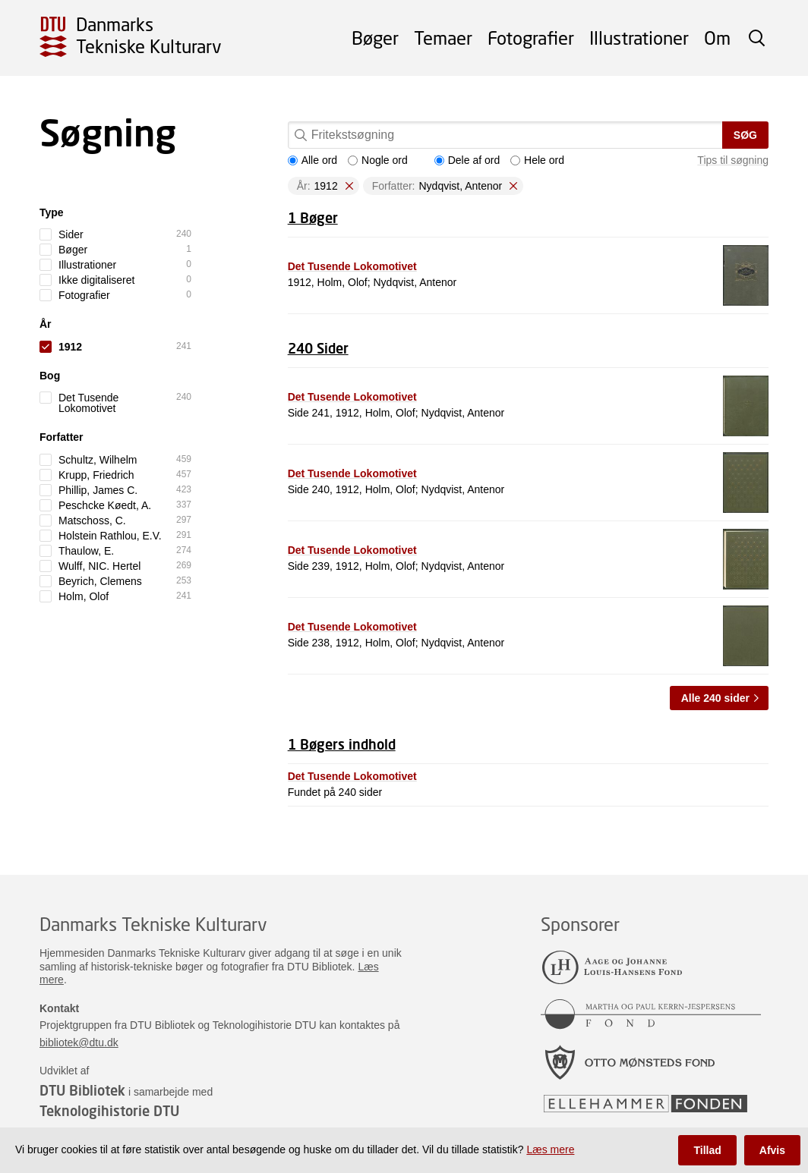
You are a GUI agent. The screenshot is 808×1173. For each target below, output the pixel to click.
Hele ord (537, 160)
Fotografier (531, 38)
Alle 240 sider (715, 698)
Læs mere (550, 1149)
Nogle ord (378, 160)
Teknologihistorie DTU (109, 1110)
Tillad (707, 1150)
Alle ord (312, 160)
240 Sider (318, 348)
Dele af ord (467, 160)
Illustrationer (639, 38)
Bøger (375, 38)
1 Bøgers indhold (342, 744)
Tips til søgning (733, 160)
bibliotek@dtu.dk (78, 1042)
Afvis (772, 1150)
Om (717, 38)
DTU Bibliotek (82, 1090)
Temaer (443, 38)
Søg (745, 135)
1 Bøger (313, 217)
